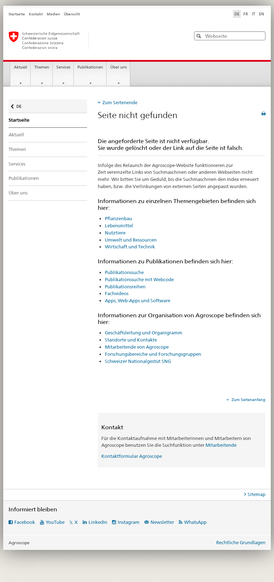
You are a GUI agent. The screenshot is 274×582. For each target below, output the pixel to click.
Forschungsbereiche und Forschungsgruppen (153, 354)
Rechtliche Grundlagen (240, 542)
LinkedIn (97, 522)
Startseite (17, 14)
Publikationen (90, 67)
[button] (199, 36)
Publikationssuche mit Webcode (139, 279)
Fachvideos (116, 293)
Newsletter (162, 522)
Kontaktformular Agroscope (131, 456)
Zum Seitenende (119, 102)
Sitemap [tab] (256, 494)
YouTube (55, 522)
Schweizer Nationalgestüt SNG (138, 361)
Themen (41, 67)
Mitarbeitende (221, 445)
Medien (53, 14)
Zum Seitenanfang (247, 399)
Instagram (128, 522)
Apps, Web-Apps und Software (137, 300)
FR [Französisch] (245, 13)
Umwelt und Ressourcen (131, 240)
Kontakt (36, 14)
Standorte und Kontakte (131, 340)
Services (63, 67)
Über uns (118, 67)
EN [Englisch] (261, 13)
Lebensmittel (119, 225)
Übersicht (72, 14)
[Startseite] (92, 40)
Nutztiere (115, 233)
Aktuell (20, 67)
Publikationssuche (124, 272)
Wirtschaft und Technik (130, 246)
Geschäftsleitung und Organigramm (143, 332)
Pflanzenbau (118, 218)
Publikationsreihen (125, 286)
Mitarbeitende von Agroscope (137, 347)
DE (22, 104)
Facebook (24, 522)
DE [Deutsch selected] (236, 13)
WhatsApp (195, 522)
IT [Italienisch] (253, 13)
